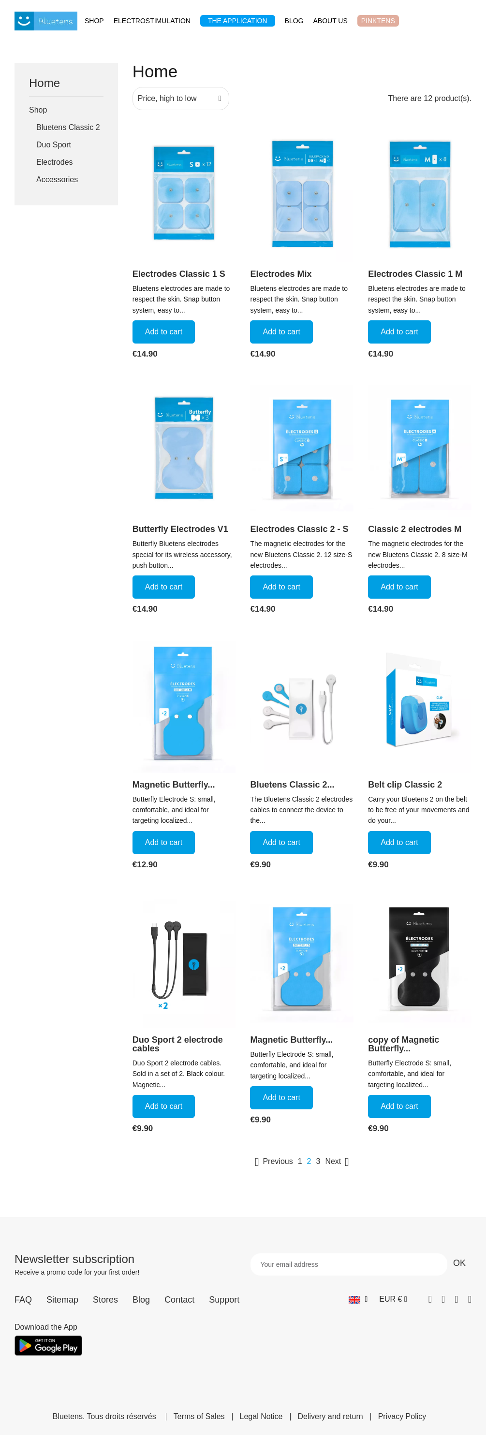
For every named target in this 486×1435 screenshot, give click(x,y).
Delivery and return (330, 1417)
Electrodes (54, 162)
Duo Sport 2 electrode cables (178, 1044)
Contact (179, 1300)
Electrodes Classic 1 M (415, 274)
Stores (105, 1300)
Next (339, 1162)
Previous (272, 1162)
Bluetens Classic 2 (68, 127)
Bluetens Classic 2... (292, 784)
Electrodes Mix (280, 274)
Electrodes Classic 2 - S (299, 529)
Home (44, 83)
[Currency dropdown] (393, 1299)
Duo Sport (53, 145)
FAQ (23, 1300)
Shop (38, 110)
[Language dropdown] (358, 1299)
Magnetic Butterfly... (174, 784)
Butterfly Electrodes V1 (180, 529)
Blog (141, 1300)
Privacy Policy (402, 1417)
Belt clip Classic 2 (405, 784)
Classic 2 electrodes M (414, 529)
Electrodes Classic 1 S (179, 274)
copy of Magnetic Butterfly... (403, 1044)
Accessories (57, 179)
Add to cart (163, 332)
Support (224, 1300)
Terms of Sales (199, 1417)
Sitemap (62, 1300)
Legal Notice (261, 1417)
